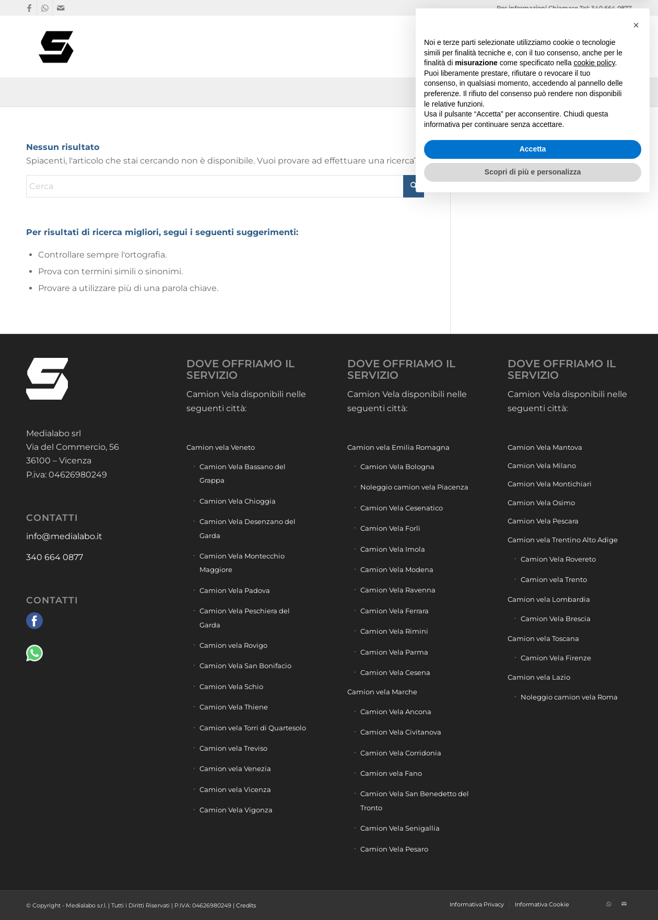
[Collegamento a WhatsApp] (44, 8)
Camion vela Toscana (543, 638)
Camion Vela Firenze (556, 658)
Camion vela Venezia (235, 768)
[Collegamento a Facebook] (29, 8)
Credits (246, 905)
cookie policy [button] (594, 782)
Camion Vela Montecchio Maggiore (242, 563)
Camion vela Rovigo (233, 645)
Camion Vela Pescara (543, 521)
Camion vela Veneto (220, 447)
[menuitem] (461, 46)
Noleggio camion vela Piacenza (414, 487)
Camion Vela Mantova (545, 447)
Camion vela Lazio (539, 677)
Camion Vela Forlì (390, 528)
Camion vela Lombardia (549, 599)
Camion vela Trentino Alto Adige (563, 539)
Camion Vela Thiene (233, 707)
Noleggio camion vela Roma (569, 697)
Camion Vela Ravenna (398, 590)
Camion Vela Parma (394, 652)
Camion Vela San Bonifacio (245, 665)
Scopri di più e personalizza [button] (533, 891)
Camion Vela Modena (396, 569)
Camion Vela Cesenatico (401, 508)
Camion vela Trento (554, 579)
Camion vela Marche (382, 692)
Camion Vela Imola (392, 549)
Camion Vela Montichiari (550, 484)
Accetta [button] (533, 869)
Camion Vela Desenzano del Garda (247, 528)
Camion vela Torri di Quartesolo (252, 728)
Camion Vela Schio (231, 686)
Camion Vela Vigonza (236, 810)
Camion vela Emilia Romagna (398, 447)
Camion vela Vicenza (235, 789)
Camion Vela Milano (542, 465)
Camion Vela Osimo (541, 502)
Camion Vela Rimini (394, 631)
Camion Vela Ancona (395, 711)
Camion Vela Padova (234, 590)
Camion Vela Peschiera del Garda (244, 617)
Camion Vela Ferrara (394, 611)
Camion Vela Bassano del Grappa (242, 473)
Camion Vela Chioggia (237, 501)
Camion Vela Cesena (395, 672)
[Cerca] (622, 46)
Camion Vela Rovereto (558, 559)
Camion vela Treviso (233, 748)
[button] (636, 744)
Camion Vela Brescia (556, 618)
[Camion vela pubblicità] (57, 46)
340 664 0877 (54, 557)
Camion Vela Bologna (397, 466)
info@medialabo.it (64, 536)
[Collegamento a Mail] (60, 8)
